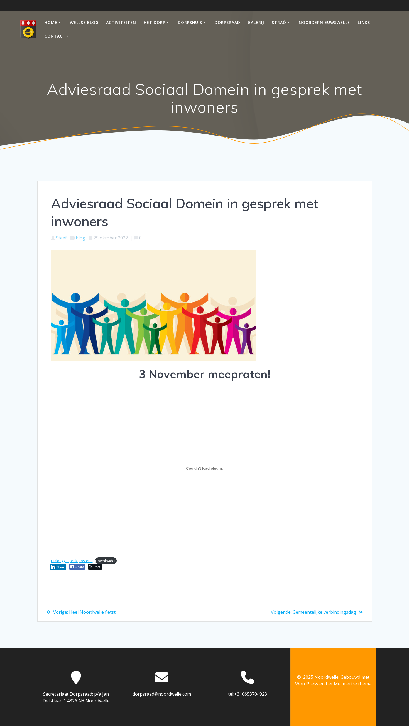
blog (80, 238)
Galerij (256, 22)
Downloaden (106, 560)
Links (364, 22)
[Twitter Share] (95, 567)
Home (51, 22)
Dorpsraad (227, 22)
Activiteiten (121, 22)
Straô (279, 22)
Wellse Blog (84, 22)
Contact (55, 36)
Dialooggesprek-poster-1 (72, 560)
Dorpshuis (190, 22)
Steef (61, 238)
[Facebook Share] (77, 567)
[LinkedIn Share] (58, 567)
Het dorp (154, 22)
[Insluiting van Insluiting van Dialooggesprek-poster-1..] (204, 468)
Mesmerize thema (352, 684)
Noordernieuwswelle (324, 22)
